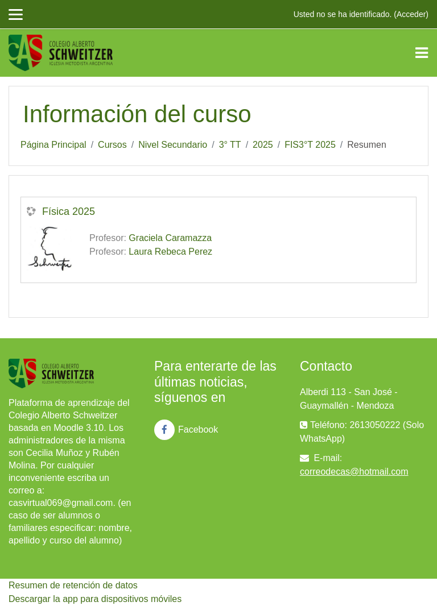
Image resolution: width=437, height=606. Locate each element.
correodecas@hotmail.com (354, 471)
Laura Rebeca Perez (170, 251)
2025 (263, 145)
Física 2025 (68, 211)
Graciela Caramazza (170, 238)
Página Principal (53, 145)
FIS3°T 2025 (310, 145)
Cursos (112, 145)
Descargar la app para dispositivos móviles (95, 599)
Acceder (411, 14)
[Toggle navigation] (421, 52)
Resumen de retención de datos (73, 585)
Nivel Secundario (172, 145)
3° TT (230, 145)
